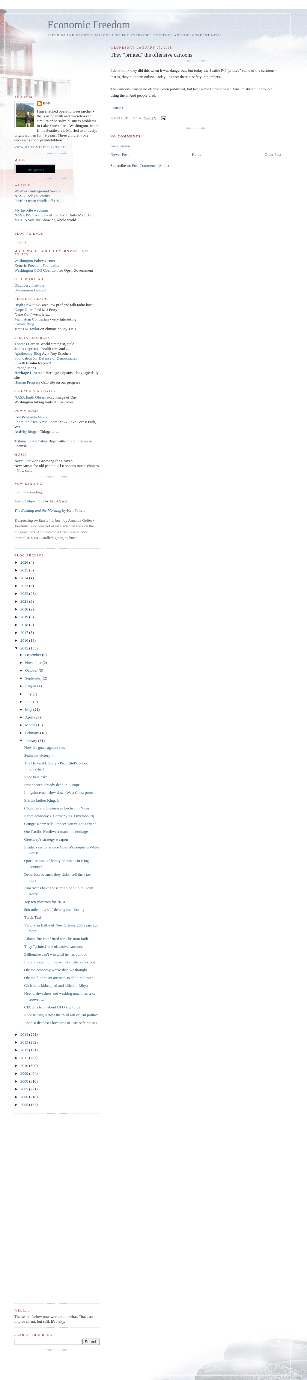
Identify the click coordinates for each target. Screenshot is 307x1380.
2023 (24, 585)
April (29, 717)
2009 (24, 1073)
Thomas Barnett (26, 344)
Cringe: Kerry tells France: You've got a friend (60, 823)
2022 (24, 593)
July (29, 694)
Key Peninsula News (30, 417)
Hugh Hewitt (24, 305)
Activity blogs (25, 431)
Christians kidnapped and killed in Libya (56, 985)
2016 (24, 640)
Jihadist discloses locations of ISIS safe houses (60, 1022)
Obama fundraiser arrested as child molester (58, 977)
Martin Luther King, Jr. (42, 800)
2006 (24, 1097)
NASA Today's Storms (32, 196)
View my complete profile (39, 147)
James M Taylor (27, 329)
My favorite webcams (31, 210)
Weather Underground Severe (37, 191)
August (31, 686)
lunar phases (35, 170)
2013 (24, 1042)
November (34, 662)
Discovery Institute (29, 285)
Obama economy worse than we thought (55, 970)
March (30, 725)
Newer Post (119, 154)
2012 (24, 1050)
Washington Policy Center (34, 260)
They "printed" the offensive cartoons (53, 946)
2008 (24, 1081)
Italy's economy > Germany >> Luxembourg (59, 816)
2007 (24, 1089)
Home (196, 154)
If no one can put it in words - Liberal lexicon (59, 962)
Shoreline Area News (30, 422)
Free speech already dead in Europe (51, 784)
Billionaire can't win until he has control (55, 954)
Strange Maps (25, 368)
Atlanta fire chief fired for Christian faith (56, 938)
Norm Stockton (26, 461)
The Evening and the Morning (38, 510)
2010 (24, 1065)
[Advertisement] (38, 1209)
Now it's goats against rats (44, 747)
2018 (24, 624)
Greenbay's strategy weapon (46, 839)
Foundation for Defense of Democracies (45, 358)
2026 (24, 562)
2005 (24, 1104)
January (31, 740)
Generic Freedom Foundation (37, 265)
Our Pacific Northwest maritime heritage (56, 831)
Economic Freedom (88, 25)
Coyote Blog (24, 324)
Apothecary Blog (28, 353)
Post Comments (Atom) (150, 165)
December (33, 654)
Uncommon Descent (30, 290)
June (29, 701)
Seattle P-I (118, 108)
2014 (24, 1034)
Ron (47, 103)
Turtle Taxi (32, 917)
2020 (24, 609)
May (29, 709)
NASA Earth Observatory (34, 397)
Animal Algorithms (29, 501)
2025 (24, 570)
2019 (24, 617)
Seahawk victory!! (38, 755)
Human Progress (27, 382)
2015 (24, 648)
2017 (24, 632)
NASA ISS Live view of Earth (38, 215)
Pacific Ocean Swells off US (36, 200)
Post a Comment (120, 146)
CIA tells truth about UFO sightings (52, 1007)
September (34, 678)
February (32, 733)
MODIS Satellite (27, 220)
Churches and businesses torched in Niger (56, 808)
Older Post (273, 154)
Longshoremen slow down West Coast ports (58, 792)
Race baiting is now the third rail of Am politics (61, 1015)
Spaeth (19, 363)
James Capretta (26, 348)
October (32, 670)
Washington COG (28, 270)
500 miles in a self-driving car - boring (54, 909)
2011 (24, 1058)
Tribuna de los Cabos (30, 441)
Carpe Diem (23, 309)
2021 (24, 601)
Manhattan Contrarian (31, 319)
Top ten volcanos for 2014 (44, 901)
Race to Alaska (35, 777)
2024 (24, 578)
